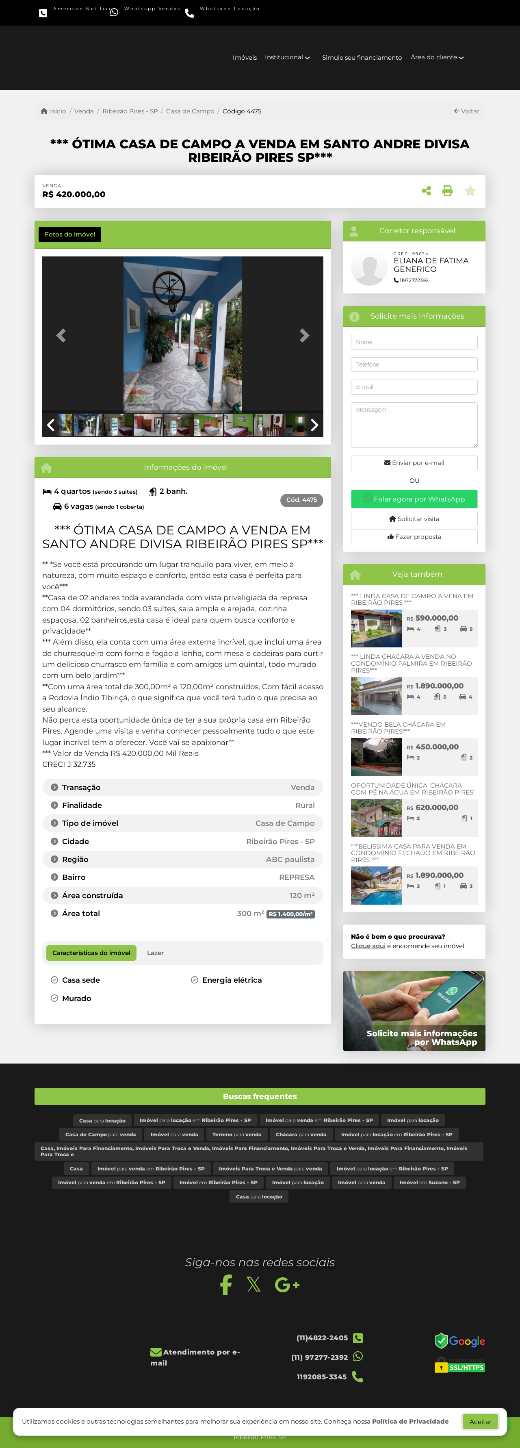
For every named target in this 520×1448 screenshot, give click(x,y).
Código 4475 (242, 111)
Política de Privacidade (410, 1421)
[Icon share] (340, 12)
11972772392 (411, 280)
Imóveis (245, 57)
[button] (63, 335)
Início (53, 111)
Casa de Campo (190, 111)
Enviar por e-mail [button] (414, 463)
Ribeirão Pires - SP (130, 111)
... (254, 1151)
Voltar (466, 111)
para (102, 1121)
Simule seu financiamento (362, 57)
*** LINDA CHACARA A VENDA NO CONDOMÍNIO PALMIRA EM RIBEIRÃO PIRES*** (411, 663)
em (219, 1182)
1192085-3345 (224, 15)
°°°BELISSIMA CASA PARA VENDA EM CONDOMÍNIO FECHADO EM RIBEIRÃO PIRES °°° (413, 853)
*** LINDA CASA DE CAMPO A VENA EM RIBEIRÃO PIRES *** (412, 599)
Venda (84, 111)
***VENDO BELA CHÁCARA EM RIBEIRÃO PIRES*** (398, 728)
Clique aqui (368, 946)
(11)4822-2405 (77, 15)
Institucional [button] (284, 57)
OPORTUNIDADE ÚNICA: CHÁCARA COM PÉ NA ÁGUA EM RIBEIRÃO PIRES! (413, 789)
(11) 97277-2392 (151, 15)
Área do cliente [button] (434, 57)
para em (195, 1120)
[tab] (70, 234)
